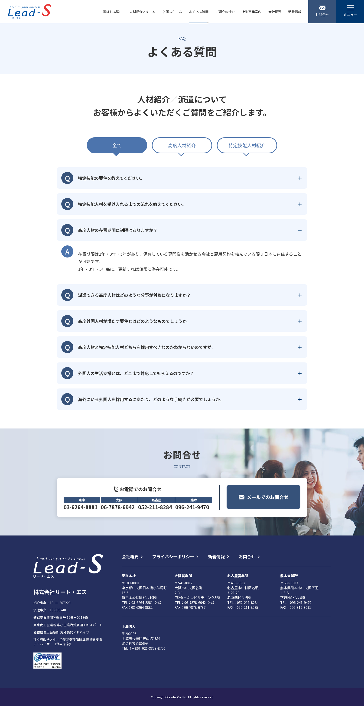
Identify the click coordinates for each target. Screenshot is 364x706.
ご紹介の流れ (225, 11)
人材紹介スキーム (143, 11)
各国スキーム (172, 11)
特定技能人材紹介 (247, 145)
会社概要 (274, 11)
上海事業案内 (251, 11)
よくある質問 (198, 11)
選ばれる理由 (113, 11)
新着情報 (294, 11)
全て (117, 145)
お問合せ (247, 556)
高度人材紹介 (182, 145)
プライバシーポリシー (173, 556)
